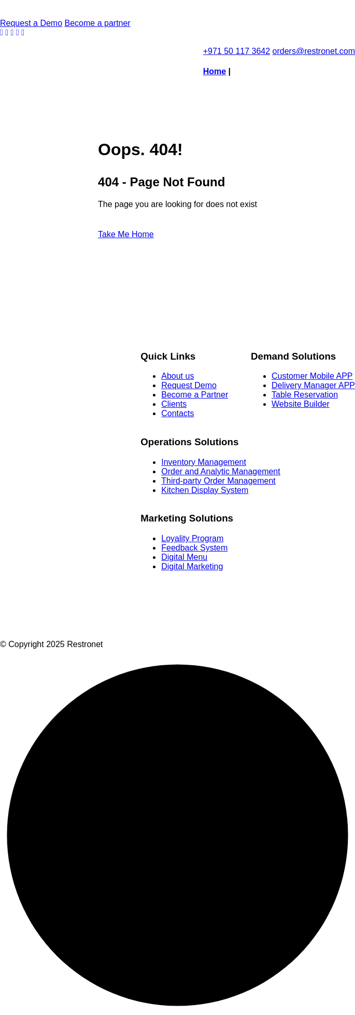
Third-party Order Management (218, 480)
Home (214, 71)
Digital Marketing (192, 566)
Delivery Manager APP (313, 385)
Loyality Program (192, 538)
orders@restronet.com (314, 51)
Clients (174, 404)
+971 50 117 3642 (236, 51)
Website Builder (301, 404)
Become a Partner (194, 394)
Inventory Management (203, 462)
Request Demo (189, 385)
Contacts (177, 413)
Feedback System (194, 547)
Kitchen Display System (204, 490)
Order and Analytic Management (220, 471)
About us (177, 376)
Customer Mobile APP (312, 376)
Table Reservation (305, 394)
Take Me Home (126, 234)
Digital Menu (184, 557)
